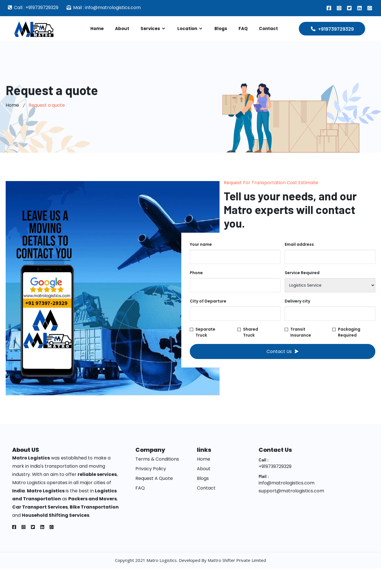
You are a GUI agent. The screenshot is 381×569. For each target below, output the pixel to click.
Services (153, 28)
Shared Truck (247, 332)
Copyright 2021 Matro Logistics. (147, 561)
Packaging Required (346, 332)
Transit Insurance (300, 332)
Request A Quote (154, 479)
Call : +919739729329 (36, 7)
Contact (268, 28)
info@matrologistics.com (286, 483)
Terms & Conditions (157, 460)
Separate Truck (202, 332)
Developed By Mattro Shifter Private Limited (222, 561)
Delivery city (297, 301)
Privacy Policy (150, 469)
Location (190, 28)
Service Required (302, 273)
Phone (196, 273)
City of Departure (208, 301)
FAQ (243, 28)
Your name (201, 244)
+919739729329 (275, 467)
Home (97, 28)
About (122, 28)
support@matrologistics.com (291, 491)
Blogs (220, 28)
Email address (299, 244)
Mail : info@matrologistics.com (107, 7)
